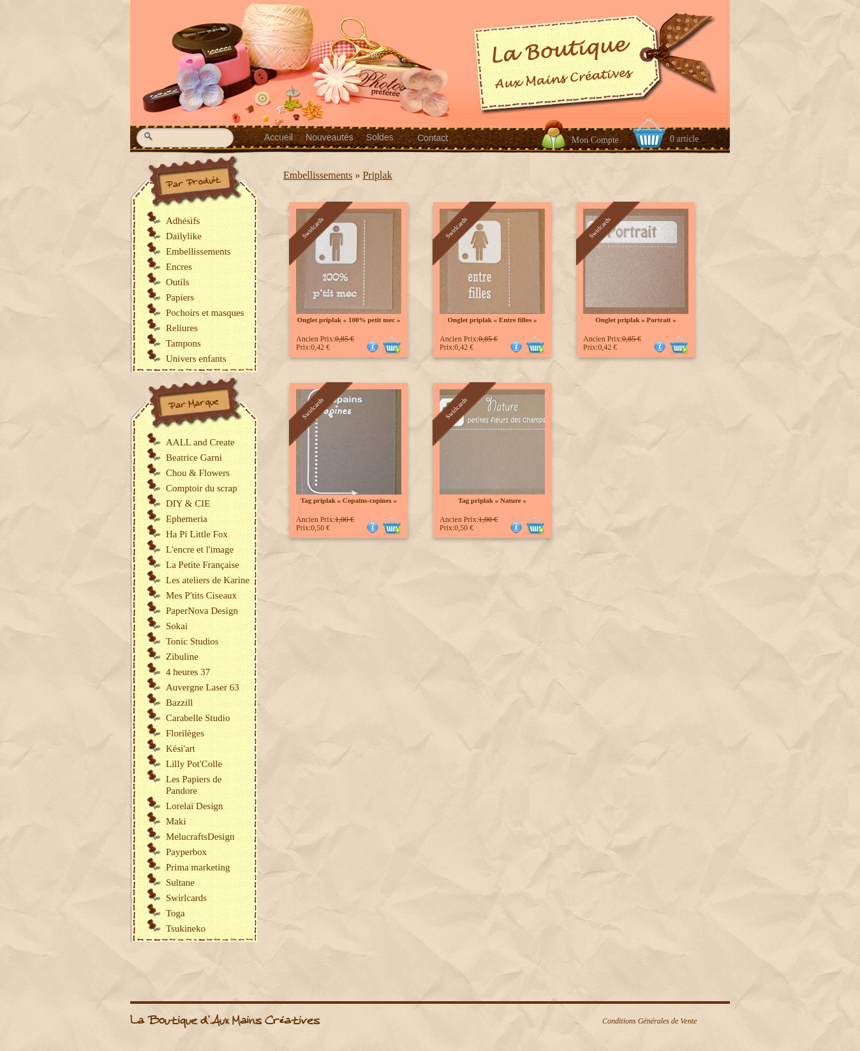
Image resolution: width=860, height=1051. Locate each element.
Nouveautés (329, 137)
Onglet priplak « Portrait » (635, 320)
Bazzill (179, 702)
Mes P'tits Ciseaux (201, 595)
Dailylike (184, 236)
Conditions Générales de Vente (649, 1021)
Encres (179, 267)
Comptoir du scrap (201, 488)
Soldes (380, 137)
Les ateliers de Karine (207, 580)
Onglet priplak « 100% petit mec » (349, 320)
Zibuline (182, 657)
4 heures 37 (188, 672)
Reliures (182, 328)
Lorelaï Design (194, 806)
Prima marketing (198, 867)
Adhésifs (183, 221)
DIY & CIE (188, 503)
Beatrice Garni (194, 457)
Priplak (377, 175)
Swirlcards (186, 898)
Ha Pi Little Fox (197, 534)
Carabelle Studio (198, 718)
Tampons (183, 343)
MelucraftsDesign (200, 836)
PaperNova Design (202, 611)
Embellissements (317, 175)
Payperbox (186, 852)
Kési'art (180, 748)
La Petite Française (202, 565)
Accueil (278, 137)
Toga (175, 913)
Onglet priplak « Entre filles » (492, 320)
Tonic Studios (192, 641)
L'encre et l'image (200, 549)
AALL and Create (200, 442)
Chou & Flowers (198, 473)
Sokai (177, 626)
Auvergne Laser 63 (202, 687)
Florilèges (185, 733)
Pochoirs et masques (205, 313)
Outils (177, 282)
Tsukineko (185, 928)
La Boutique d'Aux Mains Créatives (225, 1021)
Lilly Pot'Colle (194, 764)
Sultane (180, 882)
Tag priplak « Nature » (492, 500)
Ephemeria (186, 519)
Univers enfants (196, 359)
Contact (432, 138)
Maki (176, 821)
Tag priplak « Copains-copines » (348, 500)
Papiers (180, 297)
